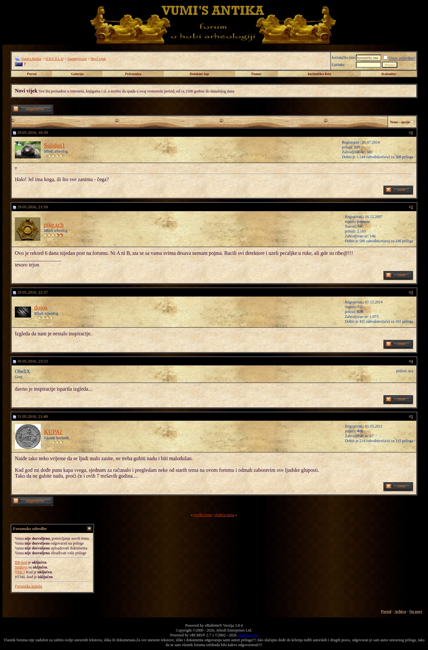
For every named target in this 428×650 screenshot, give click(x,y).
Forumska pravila (28, 586)
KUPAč (53, 431)
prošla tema (203, 515)
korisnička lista (319, 74)
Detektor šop (199, 74)
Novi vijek (98, 58)
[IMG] (20, 572)
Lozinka (338, 64)
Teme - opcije (400, 122)
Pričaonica (133, 74)
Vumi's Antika (31, 58)
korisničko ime (343, 57)
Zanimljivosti (77, 58)
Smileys (21, 567)
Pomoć (256, 74)
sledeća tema (224, 515)
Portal (31, 74)
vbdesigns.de (248, 635)
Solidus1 (54, 145)
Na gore (415, 611)
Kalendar (388, 74)
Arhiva (400, 611)
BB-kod (21, 562)
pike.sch (54, 224)
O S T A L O (54, 58)
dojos (40, 307)
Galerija (77, 74)
